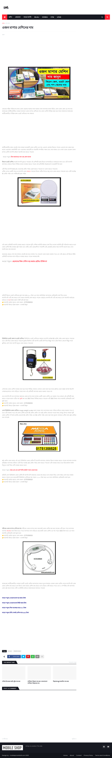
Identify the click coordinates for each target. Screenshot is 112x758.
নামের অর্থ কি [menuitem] (27, 17)
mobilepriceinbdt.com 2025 (19, 755)
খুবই (20, 398)
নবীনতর (5, 739)
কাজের (9, 531)
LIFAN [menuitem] (59, 17)
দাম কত (8, 23)
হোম (3, 23)
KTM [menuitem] (52, 17)
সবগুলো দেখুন (72, 662)
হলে (9, 300)
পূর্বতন (73, 739)
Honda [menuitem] (45, 17)
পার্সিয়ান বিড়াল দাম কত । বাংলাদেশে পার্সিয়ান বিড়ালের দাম (37, 682)
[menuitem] (4, 17)
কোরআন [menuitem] (17, 17)
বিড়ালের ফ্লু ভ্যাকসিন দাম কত (61, 681)
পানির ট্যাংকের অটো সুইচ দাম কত (11, 681)
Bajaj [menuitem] (36, 17)
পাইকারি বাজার (17, 651)
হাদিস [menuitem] (10, 17)
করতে (29, 171)
